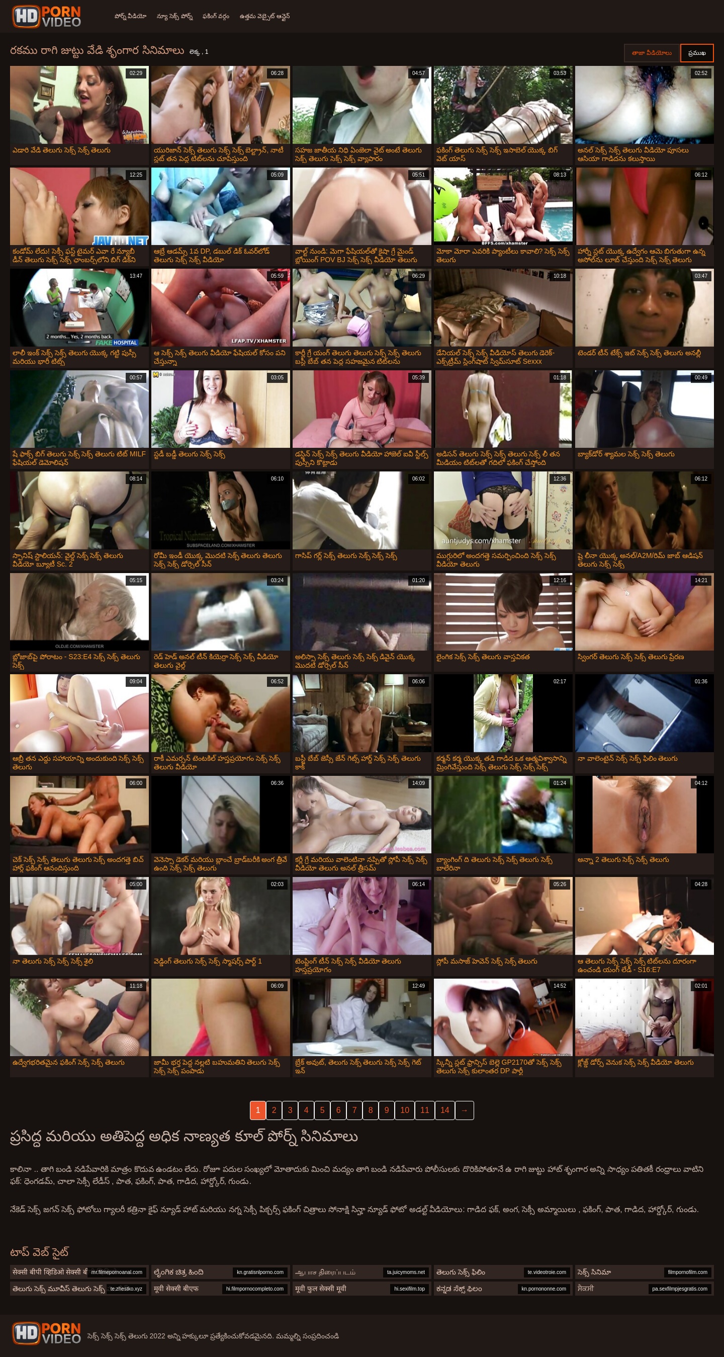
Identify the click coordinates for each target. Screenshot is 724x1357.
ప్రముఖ (697, 52)
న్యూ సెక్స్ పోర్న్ (176, 16)
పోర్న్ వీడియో (130, 16)
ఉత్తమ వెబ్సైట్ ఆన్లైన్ (270, 16)
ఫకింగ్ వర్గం (219, 16)
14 (444, 1110)
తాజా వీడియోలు (652, 52)
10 (404, 1110)
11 (424, 1110)
